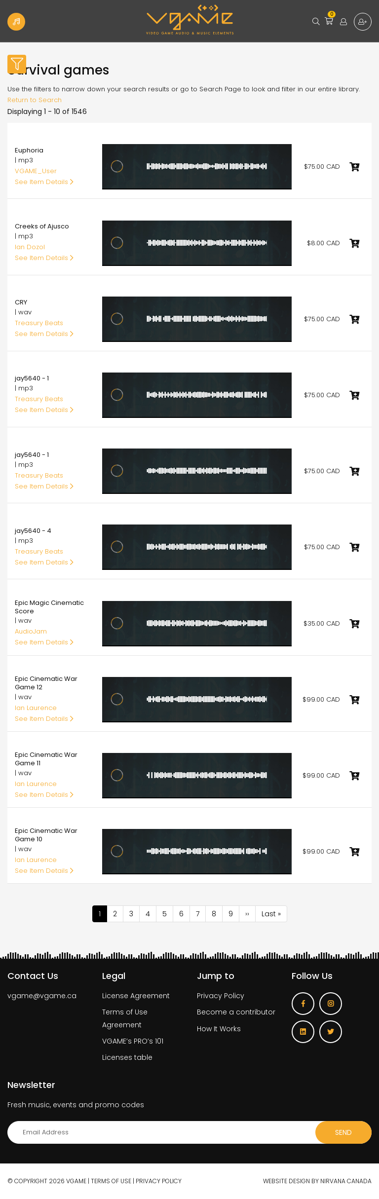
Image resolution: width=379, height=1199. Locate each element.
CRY (21, 302)
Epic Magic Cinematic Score (49, 607)
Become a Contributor (16, 22)
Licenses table (127, 1057)
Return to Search (34, 100)
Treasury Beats (39, 323)
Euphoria (29, 150)
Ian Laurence (36, 707)
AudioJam (31, 631)
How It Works (219, 1029)
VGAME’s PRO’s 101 (132, 1041)
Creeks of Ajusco (42, 226)
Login (343, 21)
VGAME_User (36, 171)
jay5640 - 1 (32, 378)
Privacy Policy (220, 996)
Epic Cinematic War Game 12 (46, 683)
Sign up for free (363, 22)
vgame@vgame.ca (41, 996)
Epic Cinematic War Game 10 (46, 835)
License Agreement (136, 996)
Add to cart (354, 166)
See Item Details (44, 182)
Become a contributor (236, 1012)
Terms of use (111, 1181)
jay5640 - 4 (33, 530)
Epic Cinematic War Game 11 (46, 759)
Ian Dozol (30, 247)
